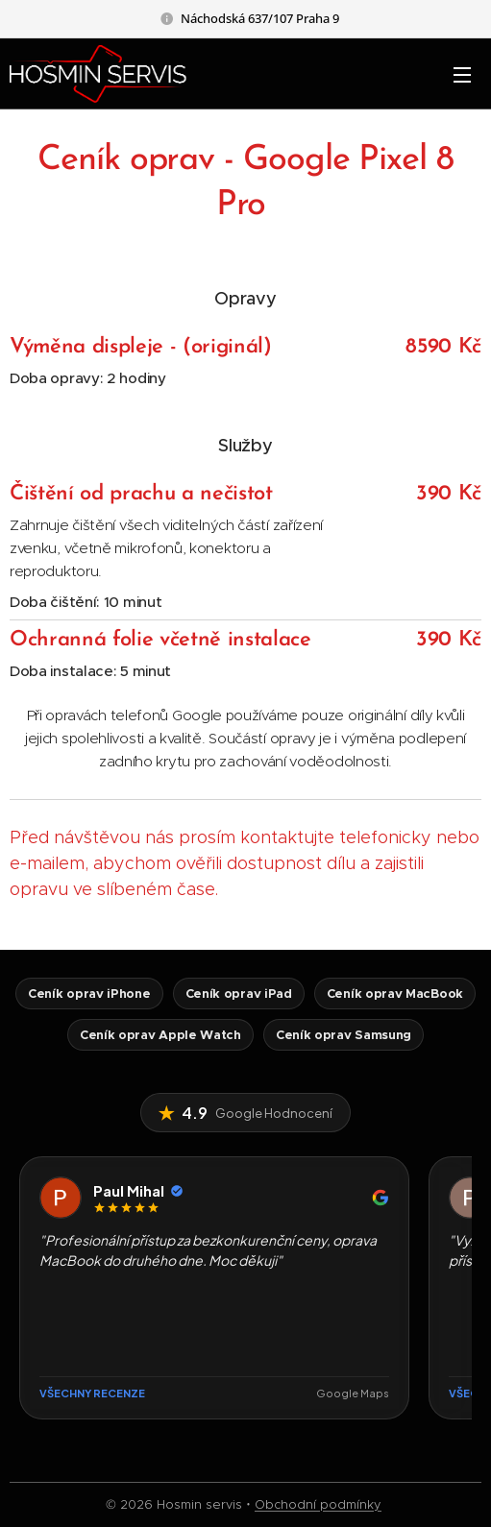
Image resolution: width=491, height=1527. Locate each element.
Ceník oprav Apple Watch (160, 1035)
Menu (462, 75)
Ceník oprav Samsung (343, 1035)
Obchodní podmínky (318, 1504)
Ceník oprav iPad (238, 993)
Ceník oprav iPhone (89, 993)
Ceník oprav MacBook (395, 993)
